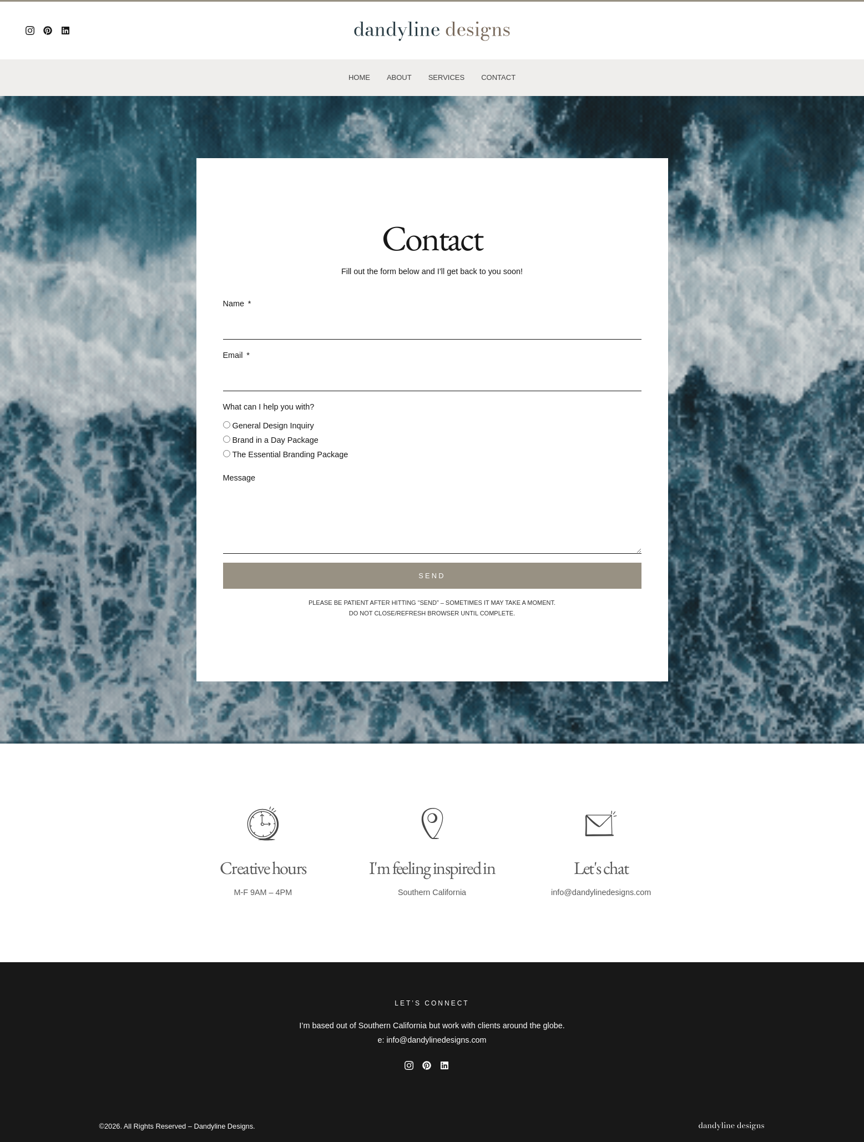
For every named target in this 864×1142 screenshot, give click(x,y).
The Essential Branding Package (290, 454)
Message (239, 477)
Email (234, 355)
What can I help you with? (269, 406)
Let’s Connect (432, 1003)
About (399, 77)
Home (359, 77)
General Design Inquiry (273, 425)
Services (446, 77)
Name (234, 303)
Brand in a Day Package (276, 440)
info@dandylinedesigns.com (601, 892)
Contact (498, 77)
